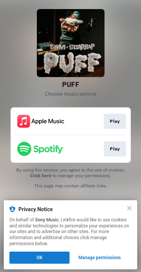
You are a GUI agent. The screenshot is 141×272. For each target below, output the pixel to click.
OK (39, 257)
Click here (41, 175)
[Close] (129, 208)
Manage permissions (100, 257)
